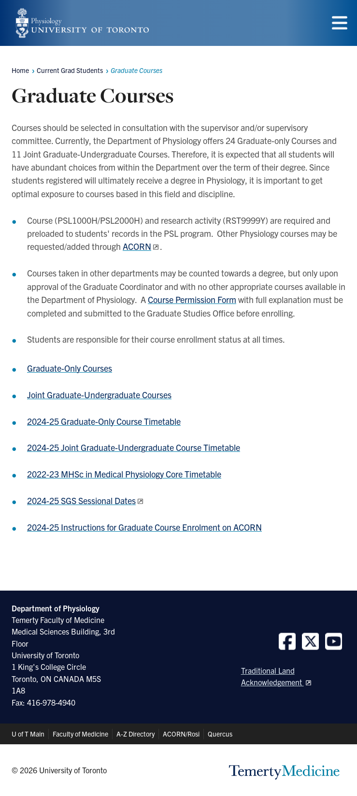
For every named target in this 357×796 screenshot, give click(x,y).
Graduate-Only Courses (69, 368)
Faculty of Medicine (80, 733)
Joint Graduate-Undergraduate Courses (99, 394)
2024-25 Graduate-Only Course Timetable (104, 421)
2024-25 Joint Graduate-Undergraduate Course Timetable (133, 447)
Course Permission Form (192, 299)
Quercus (220, 733)
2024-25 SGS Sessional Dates (81, 500)
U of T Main (28, 733)
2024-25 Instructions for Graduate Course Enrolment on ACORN (144, 527)
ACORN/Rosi (181, 733)
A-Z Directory (135, 733)
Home (20, 70)
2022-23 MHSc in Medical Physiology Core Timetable (124, 473)
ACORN (137, 246)
